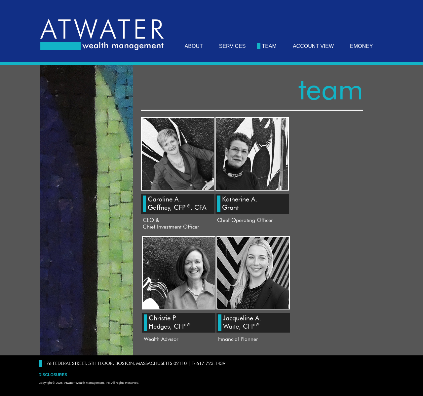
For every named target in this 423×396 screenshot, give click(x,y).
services (232, 46)
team (269, 46)
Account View (313, 46)
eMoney (361, 46)
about (194, 46)
